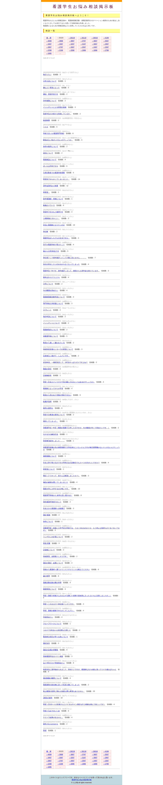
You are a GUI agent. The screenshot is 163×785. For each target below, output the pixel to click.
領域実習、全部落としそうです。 (55, 556)
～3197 (83, 44)
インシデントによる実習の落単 (54, 107)
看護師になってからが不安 (53, 388)
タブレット (47, 310)
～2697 (71, 47)
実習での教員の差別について (54, 415)
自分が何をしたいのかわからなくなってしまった (61, 264)
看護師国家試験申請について (54, 297)
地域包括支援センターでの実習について (58, 349)
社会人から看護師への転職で (54, 508)
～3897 (71, 41)
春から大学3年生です (51, 251)
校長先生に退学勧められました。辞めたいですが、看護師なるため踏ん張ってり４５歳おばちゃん (79, 669)
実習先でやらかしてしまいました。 (56, 179)
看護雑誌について (49, 160)
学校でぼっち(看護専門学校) (53, 133)
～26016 (94, 38)
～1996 (83, 50)
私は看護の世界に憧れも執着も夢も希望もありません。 (64, 691)
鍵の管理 (46, 576)
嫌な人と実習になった (51, 88)
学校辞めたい (48, 617)
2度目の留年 (47, 698)
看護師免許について (50, 330)
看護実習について (49, 589)
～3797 (83, 41)
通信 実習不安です (50, 94)
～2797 (60, 47)
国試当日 (46, 643)
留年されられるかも (50, 724)
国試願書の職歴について (52, 678)
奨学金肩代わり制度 (50, 186)
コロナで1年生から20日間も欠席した (57, 630)
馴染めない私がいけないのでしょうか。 (58, 140)
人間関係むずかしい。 (51, 218)
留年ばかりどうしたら (51, 277)
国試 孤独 (46, 515)
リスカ (45, 127)
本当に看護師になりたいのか (54, 225)
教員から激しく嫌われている (54, 343)
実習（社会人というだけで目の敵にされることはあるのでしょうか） (69, 382)
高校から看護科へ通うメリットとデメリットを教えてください (66, 569)
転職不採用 (47, 402)
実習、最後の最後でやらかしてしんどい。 (59, 611)
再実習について (49, 469)
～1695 (49, 53)
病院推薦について (49, 456)
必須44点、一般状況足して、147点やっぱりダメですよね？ (65, 362)
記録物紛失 (47, 375)
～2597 (83, 47)
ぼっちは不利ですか (50, 166)
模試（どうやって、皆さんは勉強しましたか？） (61, 476)
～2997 (106, 44)
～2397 (106, 47)
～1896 (94, 50)
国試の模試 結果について (53, 563)
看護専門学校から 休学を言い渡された (57, 495)
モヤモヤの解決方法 (50, 434)
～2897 (49, 47)
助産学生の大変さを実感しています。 (57, 114)
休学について (48, 521)
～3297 (71, 44)
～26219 (72, 38)
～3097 (94, 44)
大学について (48, 284)
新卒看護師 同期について (53, 199)
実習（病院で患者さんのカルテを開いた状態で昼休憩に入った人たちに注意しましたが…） (77, 596)
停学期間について (49, 101)
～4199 (106, 38)
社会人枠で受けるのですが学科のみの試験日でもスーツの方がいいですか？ (71, 463)
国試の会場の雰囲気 (50, 650)
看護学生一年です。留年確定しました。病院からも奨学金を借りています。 (71, 271)
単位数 (45, 231)
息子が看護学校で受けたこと (54, 245)
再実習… (46, 192)
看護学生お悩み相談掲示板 (83, 6)
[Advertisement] (81, 63)
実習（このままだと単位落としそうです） (59, 604)
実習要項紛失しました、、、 (54, 441)
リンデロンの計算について (53, 537)
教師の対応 (47, 369)
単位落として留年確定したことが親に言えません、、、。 (64, 258)
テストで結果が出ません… (53, 717)
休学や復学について (50, 146)
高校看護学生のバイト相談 (53, 656)
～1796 (106, 50)
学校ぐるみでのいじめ (51, 711)
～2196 (60, 50)
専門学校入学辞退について (53, 303)
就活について (48, 153)
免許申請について (49, 316)
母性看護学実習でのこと (52, 502)
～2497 (94, 47)
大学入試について (49, 81)
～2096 (71, 50)
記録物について (49, 550)
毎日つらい (47, 74)
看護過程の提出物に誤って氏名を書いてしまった (61, 685)
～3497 (49, 44)
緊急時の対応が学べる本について (55, 637)
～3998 (60, 41)
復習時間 (46, 120)
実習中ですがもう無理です (53, 212)
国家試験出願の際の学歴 (52, 582)
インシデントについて (51, 323)
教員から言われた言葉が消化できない (57, 395)
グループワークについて (52, 624)
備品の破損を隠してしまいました (55, 482)
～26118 (83, 38)
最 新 (48, 38)
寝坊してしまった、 (50, 421)
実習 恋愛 (46, 543)
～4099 (49, 41)
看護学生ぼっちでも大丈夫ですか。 (56, 238)
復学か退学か (48, 408)
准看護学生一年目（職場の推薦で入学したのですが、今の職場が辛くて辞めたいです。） (76, 428)
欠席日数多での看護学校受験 (54, 173)
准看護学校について (50, 336)
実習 (44, 730)
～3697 (94, 41)
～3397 (60, 44)
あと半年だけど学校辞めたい (54, 663)
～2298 (49, 50)
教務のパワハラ (49, 205)
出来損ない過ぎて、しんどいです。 (56, 356)
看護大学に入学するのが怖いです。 (56, 489)
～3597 (106, 41)
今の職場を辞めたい (50, 290)
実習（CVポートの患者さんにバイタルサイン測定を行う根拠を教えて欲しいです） (74, 704)
